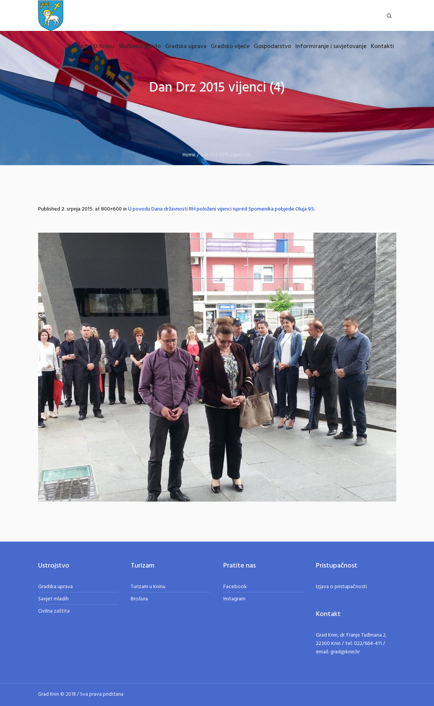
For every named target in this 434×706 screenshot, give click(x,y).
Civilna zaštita (54, 611)
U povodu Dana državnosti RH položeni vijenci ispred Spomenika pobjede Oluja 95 (221, 209)
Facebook (235, 586)
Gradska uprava (55, 586)
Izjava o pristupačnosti (341, 586)
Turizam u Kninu (148, 586)
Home (189, 155)
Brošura (139, 599)
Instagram (234, 599)
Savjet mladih (53, 599)
